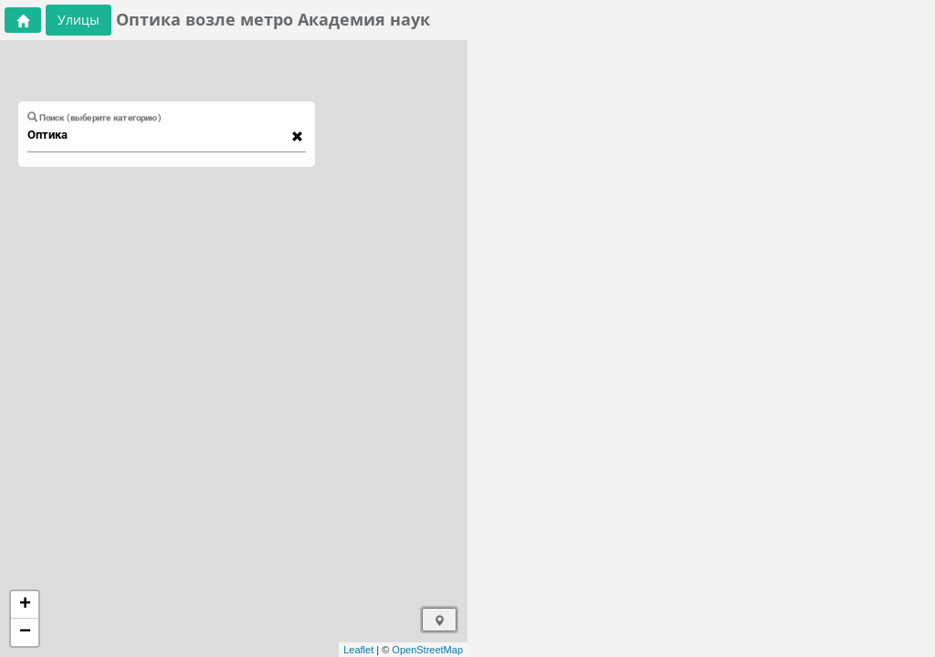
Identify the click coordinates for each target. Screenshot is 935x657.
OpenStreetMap (427, 649)
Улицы (79, 19)
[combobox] (158, 135)
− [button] (25, 632)
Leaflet (358, 649)
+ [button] (25, 605)
